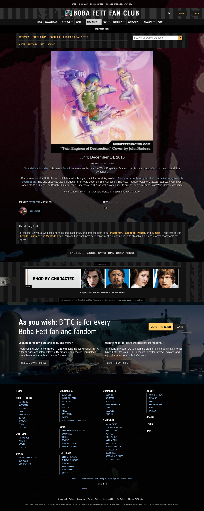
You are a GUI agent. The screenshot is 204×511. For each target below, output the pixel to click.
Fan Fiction (67, 414)
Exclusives (67, 434)
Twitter (111, 164)
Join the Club (161, 327)
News (106, 22)
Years (21, 424)
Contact (153, 411)
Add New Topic (25, 464)
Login (182, 13)
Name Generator (113, 404)
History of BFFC (156, 404)
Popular (55, 37)
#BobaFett (67, 168)
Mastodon (52, 236)
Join (197, 13)
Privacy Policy (94, 499)
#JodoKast (156, 168)
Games (65, 417)
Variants (22, 441)
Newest (51, 44)
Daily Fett (66, 395)
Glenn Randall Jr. (114, 447)
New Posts (23, 461)
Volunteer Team (156, 395)
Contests (110, 398)
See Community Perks (33, 362)
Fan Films (66, 408)
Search (150, 417)
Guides (65, 437)
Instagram (101, 164)
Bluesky (35, 236)
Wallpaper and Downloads (74, 420)
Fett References (69, 466)
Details (22, 444)
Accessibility (108, 499)
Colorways (23, 408)
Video (64, 411)
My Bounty (23, 402)
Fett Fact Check (69, 443)
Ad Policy (121, 499)
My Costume (24, 438)
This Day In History (70, 460)
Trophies (109, 414)
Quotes (65, 473)
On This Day (40, 37)
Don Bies (109, 434)
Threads (23, 236)
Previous (32, 44)
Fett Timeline (68, 470)
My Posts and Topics (28, 458)
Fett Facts (66, 463)
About (162, 22)
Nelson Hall (111, 453)
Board (80, 22)
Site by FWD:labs (135, 499)
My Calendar (111, 424)
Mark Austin (111, 440)
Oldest (21, 44)
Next (42, 44)
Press (151, 401)
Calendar (149, 22)
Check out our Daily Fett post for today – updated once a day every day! (102, 4)
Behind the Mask (69, 457)
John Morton (111, 437)
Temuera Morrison (114, 427)
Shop (151, 408)
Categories (23, 405)
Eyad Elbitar (111, 450)
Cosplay (22, 447)
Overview (23, 37)
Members (109, 401)
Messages (110, 411)
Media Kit (153, 398)
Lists (21, 411)
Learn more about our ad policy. (129, 300)
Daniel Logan (111, 431)
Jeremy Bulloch (113, 459)
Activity (109, 395)
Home (39, 22)
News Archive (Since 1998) (73, 431)
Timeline (22, 427)
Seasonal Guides (69, 447)
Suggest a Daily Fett (75, 37)
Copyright (80, 499)
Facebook (130, 233)
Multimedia (93, 22)
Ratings (22, 418)
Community (134, 22)
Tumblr (156, 233)
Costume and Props (114, 456)
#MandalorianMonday (36, 168)
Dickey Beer (111, 443)
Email (111, 253)
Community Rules (66, 499)
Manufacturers (25, 415)
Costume (67, 22)
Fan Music (66, 401)
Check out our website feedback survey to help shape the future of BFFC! (102, 478)
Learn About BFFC (117, 362)
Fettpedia (119, 22)
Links (108, 408)
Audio (64, 404)
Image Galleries (69, 398)
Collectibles (52, 22)
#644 (83, 157)
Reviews (22, 421)
